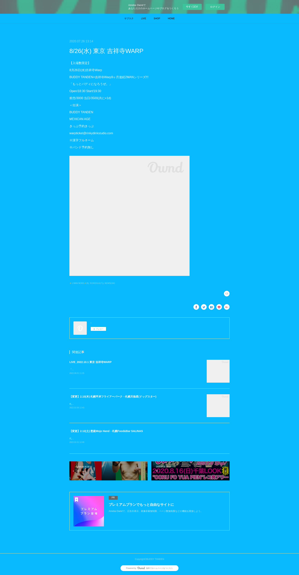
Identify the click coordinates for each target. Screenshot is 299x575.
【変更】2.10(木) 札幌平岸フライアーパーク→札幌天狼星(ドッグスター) (112, 396)
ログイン (215, 6)
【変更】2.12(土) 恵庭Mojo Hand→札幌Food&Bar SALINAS (106, 431)
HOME (171, 18)
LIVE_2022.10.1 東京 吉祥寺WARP (90, 362)
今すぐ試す (192, 6)
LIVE (143, 18)
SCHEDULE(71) (97, 283)
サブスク (128, 18)
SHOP (157, 18)
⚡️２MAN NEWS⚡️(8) (79, 283)
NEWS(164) (110, 283)
